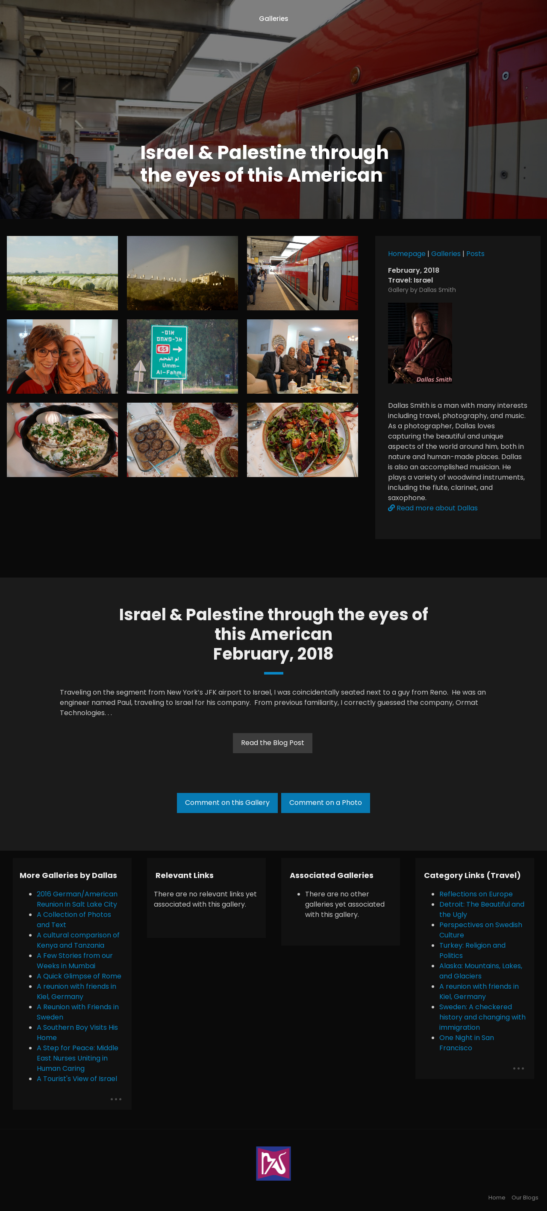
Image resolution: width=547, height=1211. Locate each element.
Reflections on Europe (476, 894)
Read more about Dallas (433, 508)
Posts (475, 254)
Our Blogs (525, 1197)
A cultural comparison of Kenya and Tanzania (78, 940)
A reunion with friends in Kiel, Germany (76, 991)
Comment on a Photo (325, 802)
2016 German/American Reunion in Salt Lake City (77, 899)
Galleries (273, 18)
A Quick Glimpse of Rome (79, 976)
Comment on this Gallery (227, 802)
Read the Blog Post (272, 743)
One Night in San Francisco (466, 1043)
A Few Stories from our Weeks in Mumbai (75, 961)
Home (497, 1197)
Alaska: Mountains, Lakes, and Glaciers (480, 971)
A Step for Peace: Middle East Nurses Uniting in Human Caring (77, 1058)
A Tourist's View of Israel (77, 1079)
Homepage (407, 254)
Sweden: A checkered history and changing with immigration (482, 1017)
